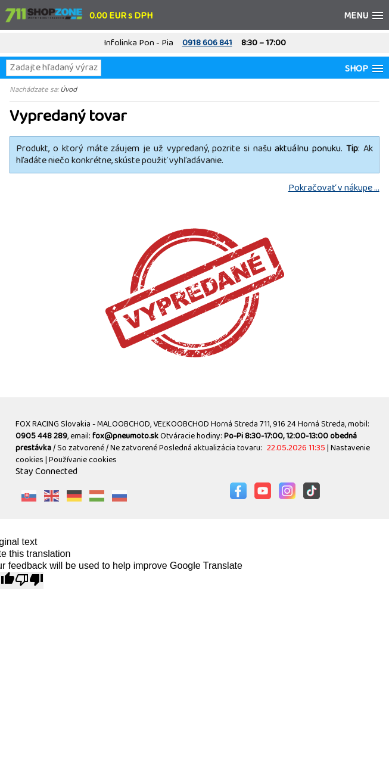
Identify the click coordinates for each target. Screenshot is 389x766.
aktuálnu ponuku (308, 148)
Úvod (68, 89)
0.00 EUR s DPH (121, 15)
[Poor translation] (29, 580)
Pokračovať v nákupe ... (333, 187)
